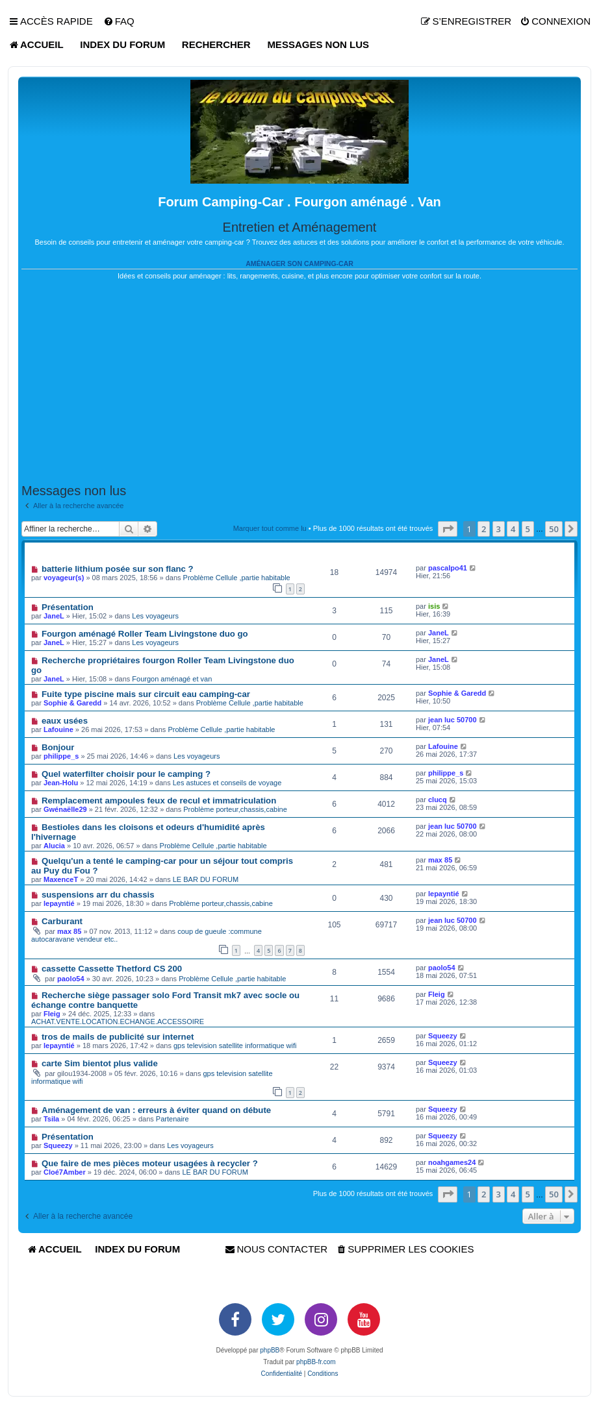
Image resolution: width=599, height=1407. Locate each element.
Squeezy (442, 1036)
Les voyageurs (155, 616)
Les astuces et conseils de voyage (227, 783)
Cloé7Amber (65, 1172)
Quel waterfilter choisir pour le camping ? (126, 774)
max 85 (440, 860)
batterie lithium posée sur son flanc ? (118, 569)
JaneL (54, 616)
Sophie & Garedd (72, 703)
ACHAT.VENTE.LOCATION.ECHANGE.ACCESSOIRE (117, 1021)
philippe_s (61, 756)
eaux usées (65, 721)
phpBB (269, 1350)
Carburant (62, 921)
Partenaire (172, 1119)
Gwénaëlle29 (65, 809)
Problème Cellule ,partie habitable (236, 577)
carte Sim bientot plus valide (100, 1063)
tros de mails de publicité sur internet (118, 1037)
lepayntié (59, 903)
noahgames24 (452, 1162)
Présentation (68, 607)
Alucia (54, 846)
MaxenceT (61, 879)
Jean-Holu (61, 783)
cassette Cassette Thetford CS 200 (112, 968)
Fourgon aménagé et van (172, 679)
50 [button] (554, 529)
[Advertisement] (299, 382)
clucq (437, 799)
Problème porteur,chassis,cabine (235, 809)
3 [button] (498, 529)
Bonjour (58, 747)
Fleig (52, 1014)
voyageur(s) (64, 577)
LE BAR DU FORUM (205, 879)
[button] (447, 529)
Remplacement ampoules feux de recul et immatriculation (159, 800)
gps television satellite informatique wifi (235, 1045)
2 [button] (483, 529)
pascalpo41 (447, 568)
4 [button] (513, 529)
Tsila (51, 1119)
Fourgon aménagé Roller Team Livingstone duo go (145, 634)
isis (434, 606)
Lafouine (58, 729)
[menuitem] (118, 21)
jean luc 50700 (452, 720)
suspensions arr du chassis (98, 894)
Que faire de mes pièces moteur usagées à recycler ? (150, 1163)
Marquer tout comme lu (270, 528)
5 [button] (528, 529)
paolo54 (70, 979)
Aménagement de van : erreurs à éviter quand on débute (156, 1110)
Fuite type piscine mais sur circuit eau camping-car (146, 694)
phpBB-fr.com (316, 1361)
